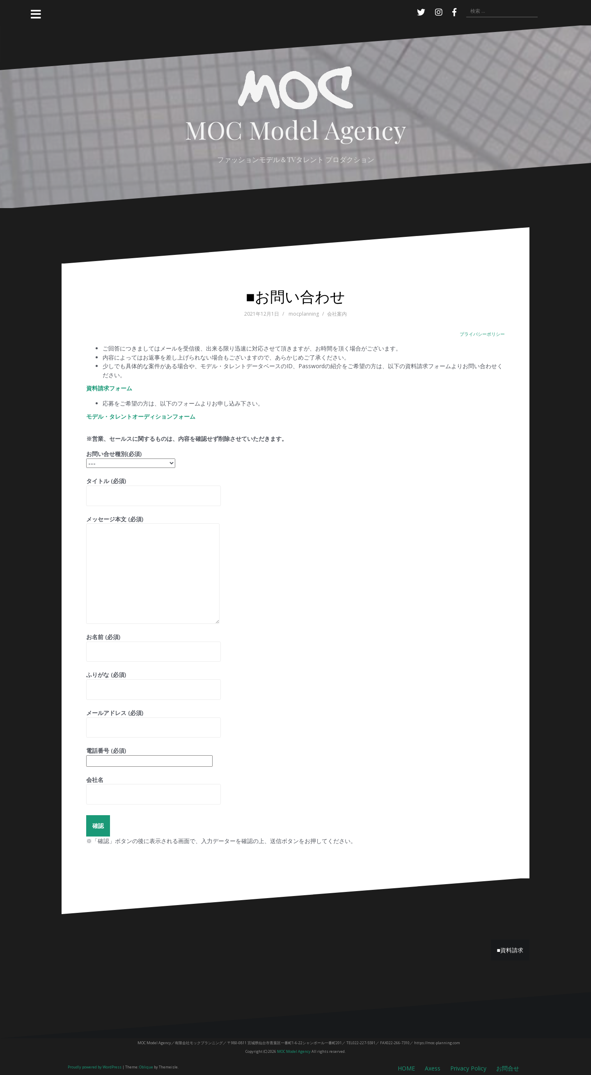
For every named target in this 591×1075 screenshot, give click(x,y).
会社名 (153, 787)
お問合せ (507, 1068)
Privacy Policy (468, 1068)
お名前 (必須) (153, 644)
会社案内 (337, 313)
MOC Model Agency (295, 129)
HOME (406, 1068)
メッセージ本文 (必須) (153, 523)
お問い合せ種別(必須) (130, 458)
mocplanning (304, 313)
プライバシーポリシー (482, 334)
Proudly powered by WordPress (94, 1067)
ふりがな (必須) (153, 682)
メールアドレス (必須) (153, 720)
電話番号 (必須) (149, 756)
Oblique (146, 1067)
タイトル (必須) (153, 488)
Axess (432, 1068)
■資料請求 (510, 950)
